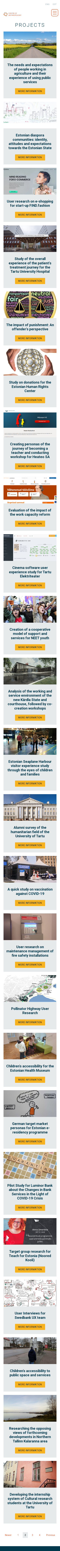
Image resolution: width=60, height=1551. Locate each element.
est (55, 4)
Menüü (54, 12)
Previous (50, 1535)
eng (47, 4)
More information (30, 91)
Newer (8, 1535)
